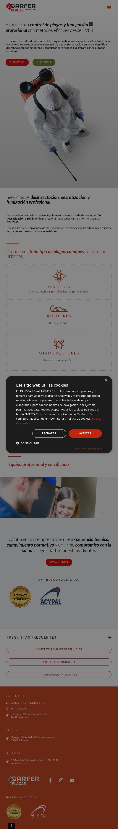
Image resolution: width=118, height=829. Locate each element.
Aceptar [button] (85, 433)
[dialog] (59, 414)
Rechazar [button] (49, 433)
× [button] (106, 380)
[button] (27, 443)
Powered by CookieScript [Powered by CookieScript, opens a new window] (88, 449)
